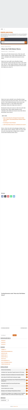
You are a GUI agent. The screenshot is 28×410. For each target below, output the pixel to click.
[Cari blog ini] (6, 335)
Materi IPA (4, 353)
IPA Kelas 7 (3, 340)
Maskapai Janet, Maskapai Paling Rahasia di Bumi (11, 390)
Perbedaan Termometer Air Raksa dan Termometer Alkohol (12, 374)
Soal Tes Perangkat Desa (6, 362)
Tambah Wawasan (5, 364)
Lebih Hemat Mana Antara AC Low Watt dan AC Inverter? (14, 124)
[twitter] (5, 196)
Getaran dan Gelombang (6, 369)
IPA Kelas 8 (3, 342)
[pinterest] (8, 196)
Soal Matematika (5, 360)
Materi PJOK (4, 355)
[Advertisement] (14, 14)
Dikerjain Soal (7, 32)
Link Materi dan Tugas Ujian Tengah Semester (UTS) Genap (12, 372)
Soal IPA (3, 358)
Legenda (3, 349)
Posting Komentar (11, 51)
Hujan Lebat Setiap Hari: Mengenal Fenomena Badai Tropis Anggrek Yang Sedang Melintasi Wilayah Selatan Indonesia (14, 119)
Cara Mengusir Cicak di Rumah (9, 122)
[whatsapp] (11, 196)
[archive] (5, 400)
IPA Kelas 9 (3, 344)
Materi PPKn (4, 356)
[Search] (13, 42)
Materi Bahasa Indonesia (6, 351)
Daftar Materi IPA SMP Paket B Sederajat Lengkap (10, 377)
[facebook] (2, 196)
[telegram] (14, 196)
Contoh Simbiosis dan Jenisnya (7, 388)
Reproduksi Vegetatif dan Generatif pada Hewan (10, 383)
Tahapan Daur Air (4, 385)
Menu (3, 39)
